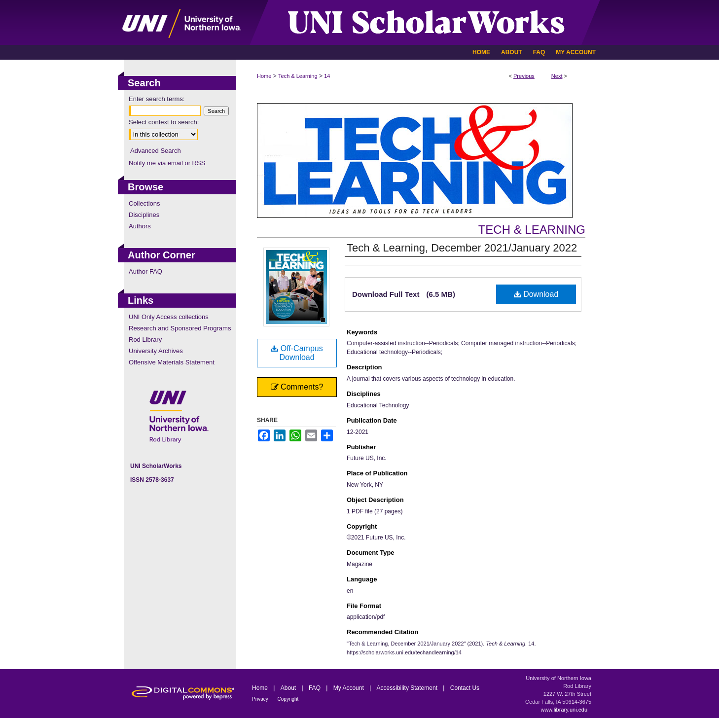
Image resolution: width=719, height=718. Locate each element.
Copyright (288, 699)
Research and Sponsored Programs (180, 328)
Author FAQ (145, 271)
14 (327, 76)
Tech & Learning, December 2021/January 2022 (462, 248)
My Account (349, 687)
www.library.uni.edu (563, 710)
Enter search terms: (156, 99)
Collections (144, 203)
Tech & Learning (298, 76)
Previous (524, 76)
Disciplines (144, 214)
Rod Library (145, 339)
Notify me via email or (167, 163)
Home (264, 76)
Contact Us (464, 687)
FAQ (315, 687)
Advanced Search (155, 150)
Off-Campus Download (297, 352)
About (289, 687)
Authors (140, 226)
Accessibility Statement (408, 687)
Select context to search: (164, 122)
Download (536, 294)
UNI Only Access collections (169, 317)
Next (557, 76)
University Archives (156, 351)
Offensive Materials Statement (172, 362)
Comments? (297, 387)
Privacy (261, 699)
